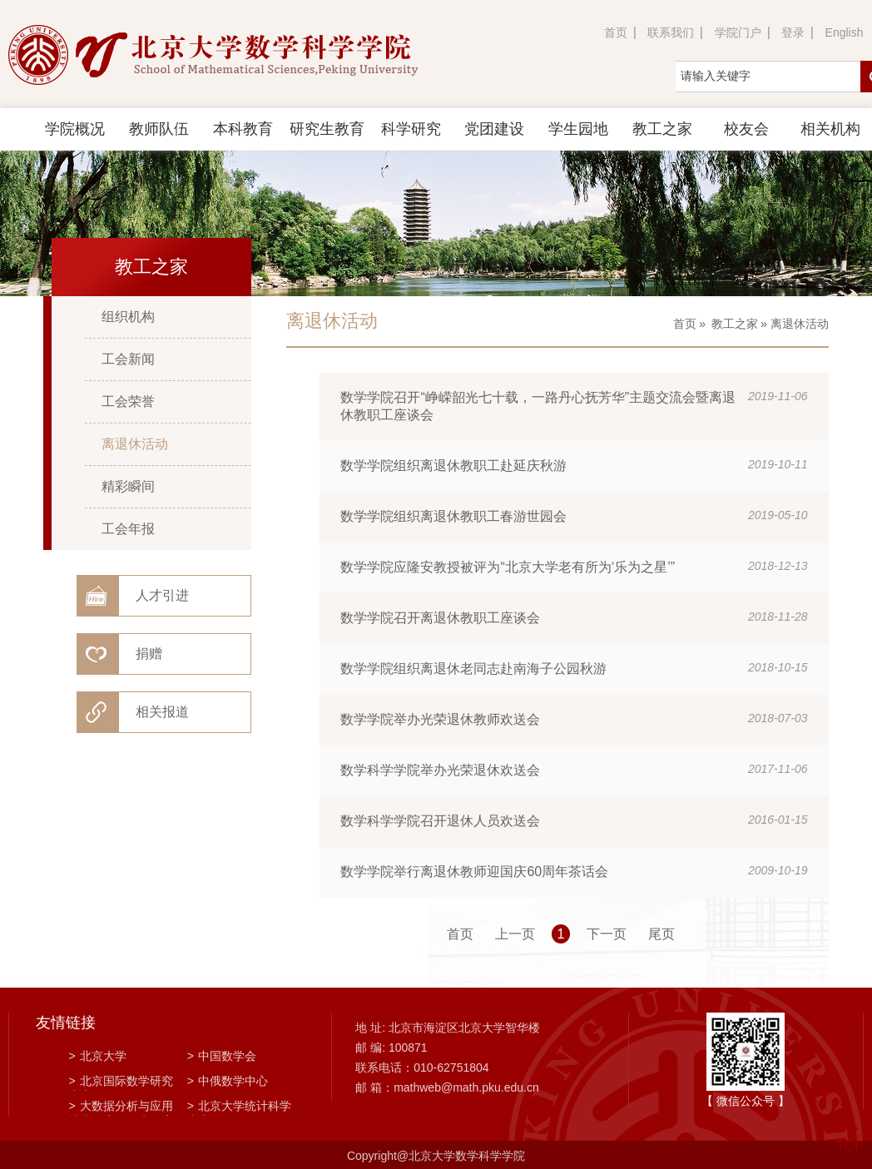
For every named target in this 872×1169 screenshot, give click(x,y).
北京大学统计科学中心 (239, 1107)
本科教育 (243, 129)
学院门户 (738, 32)
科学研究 (411, 129)
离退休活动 (135, 444)
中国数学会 (221, 1056)
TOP (850, 1136)
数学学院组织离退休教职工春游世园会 (453, 516)
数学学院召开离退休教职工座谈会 (440, 618)
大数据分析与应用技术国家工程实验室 (121, 1107)
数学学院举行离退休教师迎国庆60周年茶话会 (474, 871)
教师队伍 (159, 129)
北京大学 (97, 1056)
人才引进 (162, 595)
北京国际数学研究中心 (121, 1082)
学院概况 (75, 129)
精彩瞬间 (128, 486)
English (844, 32)
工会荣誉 (128, 401)
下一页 (607, 934)
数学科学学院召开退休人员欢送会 (440, 821)
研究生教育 (327, 129)
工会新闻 (128, 359)
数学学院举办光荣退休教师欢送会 (440, 719)
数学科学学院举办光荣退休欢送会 (440, 770)
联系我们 (670, 32)
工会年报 (128, 529)
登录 (793, 32)
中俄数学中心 (227, 1080)
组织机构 (128, 317)
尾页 (661, 934)
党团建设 (494, 129)
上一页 (515, 934)
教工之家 (662, 129)
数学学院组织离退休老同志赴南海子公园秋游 (473, 668)
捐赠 (149, 653)
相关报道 (162, 712)
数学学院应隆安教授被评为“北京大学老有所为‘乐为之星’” (507, 567)
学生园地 (578, 129)
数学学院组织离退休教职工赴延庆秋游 (453, 465)
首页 (615, 32)
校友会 (746, 129)
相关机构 (830, 129)
